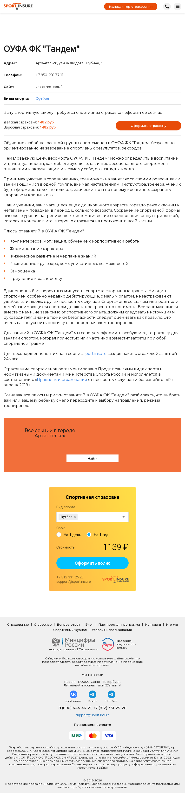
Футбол (42, 98)
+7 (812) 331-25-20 (109, 696)
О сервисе (43, 613)
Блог (89, 613)
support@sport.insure (93, 703)
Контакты (153, 613)
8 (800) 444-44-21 (75, 696)
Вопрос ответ (68, 613)
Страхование (18, 613)
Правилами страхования (62, 379)
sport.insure (95, 353)
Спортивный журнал (70, 618)
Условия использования (112, 618)
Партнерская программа (119, 613)
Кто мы (172, 613)
